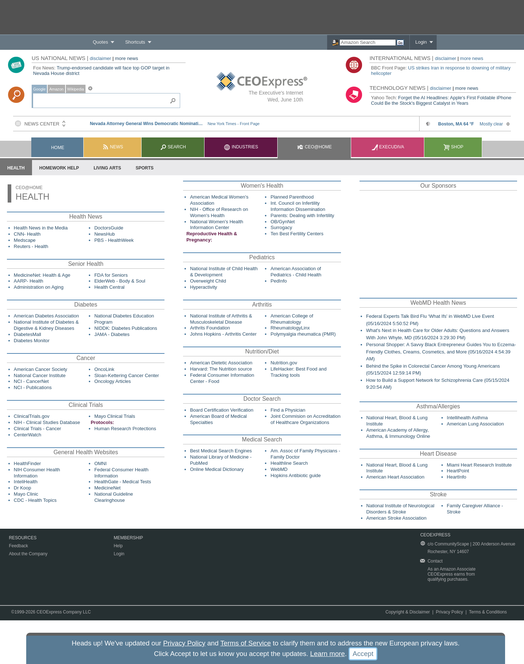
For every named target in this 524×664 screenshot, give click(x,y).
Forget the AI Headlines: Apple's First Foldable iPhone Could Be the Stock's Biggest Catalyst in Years (441, 100)
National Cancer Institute (40, 375)
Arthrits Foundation (210, 328)
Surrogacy (281, 227)
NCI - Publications (33, 387)
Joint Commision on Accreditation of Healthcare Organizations (305, 419)
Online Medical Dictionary (216, 469)
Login (421, 42)
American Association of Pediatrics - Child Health (295, 271)
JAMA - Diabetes (112, 334)
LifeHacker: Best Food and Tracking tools (298, 372)
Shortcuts (135, 42)
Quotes (100, 42)
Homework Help (59, 168)
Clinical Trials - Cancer (37, 428)
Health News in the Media (41, 228)
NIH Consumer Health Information (37, 473)
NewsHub (104, 234)
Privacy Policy (449, 612)
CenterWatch (27, 434)
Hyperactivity (203, 287)
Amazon (56, 89)
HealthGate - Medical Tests (122, 481)
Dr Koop (22, 488)
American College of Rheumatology (291, 319)
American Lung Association (475, 424)
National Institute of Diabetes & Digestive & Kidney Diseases (46, 325)
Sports (145, 168)
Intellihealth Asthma (467, 417)
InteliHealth (25, 481)
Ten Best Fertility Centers (296, 233)
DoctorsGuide (108, 228)
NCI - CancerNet (31, 381)
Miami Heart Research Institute (479, 465)
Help (118, 545)
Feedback (18, 545)
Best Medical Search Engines (221, 450)
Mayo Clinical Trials (114, 416)
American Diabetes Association (46, 316)
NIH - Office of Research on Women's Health (219, 212)
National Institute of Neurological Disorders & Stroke (400, 509)
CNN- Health (27, 234)
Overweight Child (208, 281)
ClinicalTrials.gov (31, 416)
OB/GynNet (282, 221)
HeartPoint (458, 470)
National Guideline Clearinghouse (113, 497)
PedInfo (278, 281)
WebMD (278, 469)
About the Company (28, 553)
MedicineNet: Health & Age (42, 275)
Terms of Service (245, 643)
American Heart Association (395, 477)
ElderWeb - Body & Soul (119, 281)
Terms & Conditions (488, 612)
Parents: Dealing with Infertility (302, 215)
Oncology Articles (112, 381)
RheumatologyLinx (290, 328)
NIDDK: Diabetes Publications (125, 328)
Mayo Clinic (26, 494)
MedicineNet (107, 488)
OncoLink (104, 369)
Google (39, 89)
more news (126, 58)
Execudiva (388, 146)
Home (57, 147)
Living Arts (107, 168)
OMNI (100, 463)
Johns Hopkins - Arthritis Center (223, 334)
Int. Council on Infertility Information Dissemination (297, 206)
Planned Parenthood (292, 197)
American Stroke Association (396, 518)
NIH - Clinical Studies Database (47, 422)
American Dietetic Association (221, 362)
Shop (453, 146)
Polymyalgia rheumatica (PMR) (303, 334)
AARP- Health (28, 281)
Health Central (109, 287)
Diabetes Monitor (31, 340)
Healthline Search (289, 463)
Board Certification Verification (221, 410)
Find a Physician (287, 410)
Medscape (25, 240)
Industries (241, 146)
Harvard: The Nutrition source (221, 369)
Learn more (327, 653)
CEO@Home (314, 146)
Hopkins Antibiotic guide (295, 475)
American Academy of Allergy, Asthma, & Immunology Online (398, 433)
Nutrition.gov (283, 362)
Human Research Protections (125, 428)
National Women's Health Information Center (216, 225)
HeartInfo (456, 477)
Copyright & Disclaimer (407, 612)
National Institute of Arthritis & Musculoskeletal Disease (221, 319)
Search (173, 146)
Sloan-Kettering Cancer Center (126, 375)
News (112, 146)
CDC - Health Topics (35, 500)
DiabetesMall (27, 334)
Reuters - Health (31, 246)
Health (16, 168)
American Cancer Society (40, 369)
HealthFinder (27, 463)
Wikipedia (75, 89)
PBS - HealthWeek (114, 240)
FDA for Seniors (111, 275)
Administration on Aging (39, 287)
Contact (435, 561)
